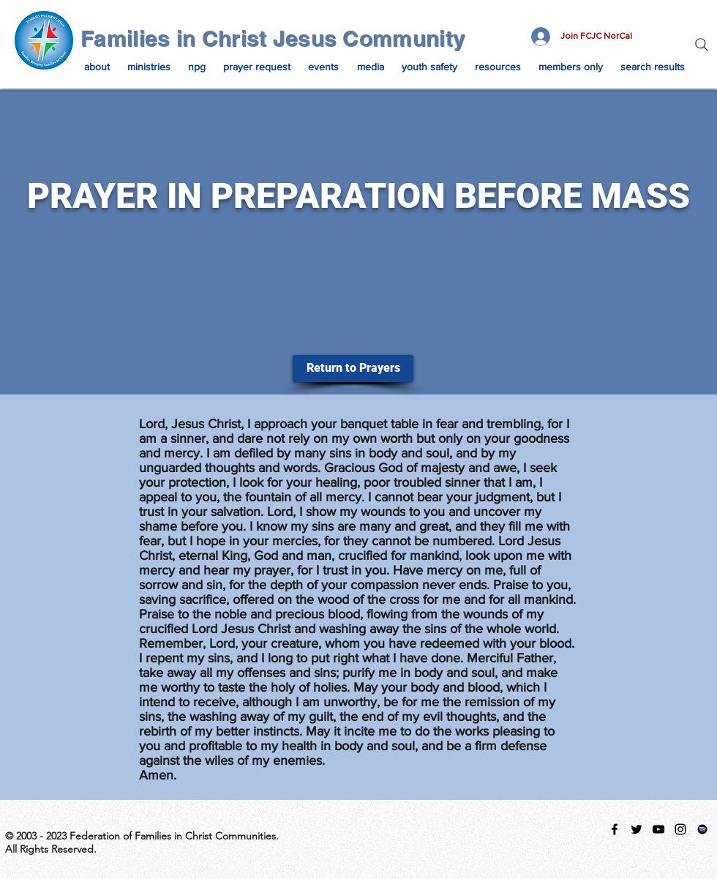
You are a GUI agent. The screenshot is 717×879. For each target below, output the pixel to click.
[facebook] (614, 829)
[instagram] (680, 829)
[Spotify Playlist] (702, 829)
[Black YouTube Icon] (658, 829)
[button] (97, 66)
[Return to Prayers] (353, 368)
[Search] (701, 44)
